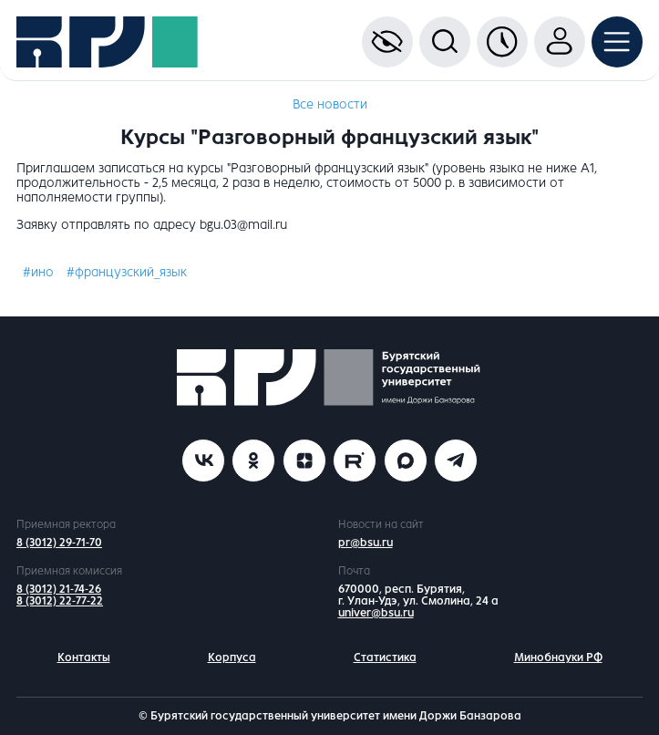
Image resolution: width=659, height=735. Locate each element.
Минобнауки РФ (558, 657)
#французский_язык (127, 272)
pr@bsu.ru (365, 542)
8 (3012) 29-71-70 (59, 542)
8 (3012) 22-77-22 (59, 600)
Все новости (330, 104)
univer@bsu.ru (376, 612)
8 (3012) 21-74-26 (58, 589)
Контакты (83, 657)
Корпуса (232, 657)
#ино (38, 272)
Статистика (385, 657)
